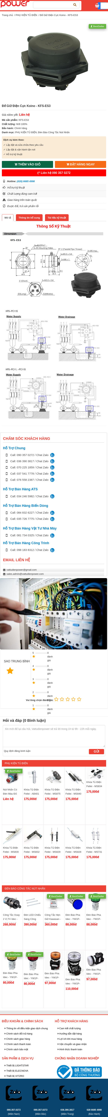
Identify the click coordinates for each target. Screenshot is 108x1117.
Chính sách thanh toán (18, 1044)
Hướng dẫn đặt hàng (70, 1033)
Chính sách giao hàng (17, 1038)
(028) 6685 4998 (26, 181)
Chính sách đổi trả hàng (18, 1033)
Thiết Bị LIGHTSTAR (17, 1065)
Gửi (96, 751)
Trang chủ (7, 15)
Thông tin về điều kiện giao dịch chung (26, 1028)
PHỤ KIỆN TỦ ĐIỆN (26, 15)
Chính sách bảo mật (16, 1049)
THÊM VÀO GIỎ (27, 164)
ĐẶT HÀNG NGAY (80, 164)
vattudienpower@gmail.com (22, 569)
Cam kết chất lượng (69, 1028)
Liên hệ (54, 172)
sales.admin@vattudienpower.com (25, 573)
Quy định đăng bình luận (17, 751)
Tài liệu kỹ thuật (57, 217)
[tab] (8, 217)
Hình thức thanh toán (70, 1049)
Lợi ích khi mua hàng (70, 1038)
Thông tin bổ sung (29, 217)
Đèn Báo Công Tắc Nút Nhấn (54, 132)
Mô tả (7, 217)
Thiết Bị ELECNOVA (16, 1070)
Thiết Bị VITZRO (14, 1076)
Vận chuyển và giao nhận (72, 1044)
